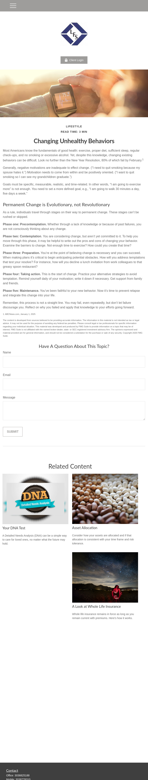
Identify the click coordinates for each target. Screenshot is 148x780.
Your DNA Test (13, 528)
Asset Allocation (84, 528)
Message (9, 397)
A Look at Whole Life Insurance (96, 606)
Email (7, 375)
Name (7, 352)
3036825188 (22, 775)
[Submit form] (13, 431)
